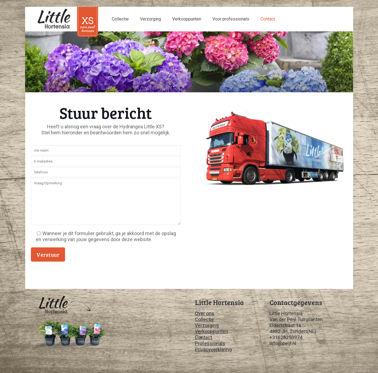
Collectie (204, 319)
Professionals (210, 343)
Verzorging (207, 325)
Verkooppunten (211, 331)
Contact (203, 337)
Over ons (204, 313)
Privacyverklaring (213, 349)
